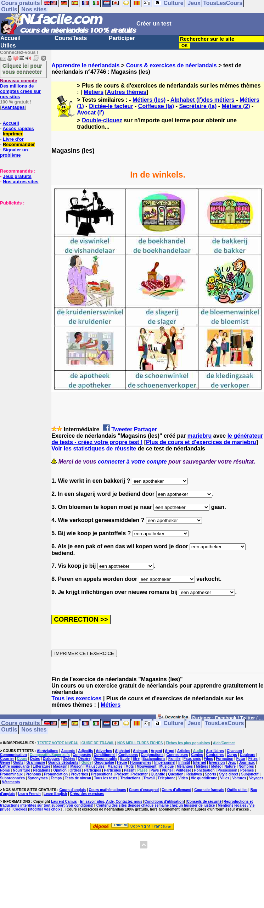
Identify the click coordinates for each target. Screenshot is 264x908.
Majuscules (95, 766)
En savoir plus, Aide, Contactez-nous (111, 801)
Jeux (193, 724)
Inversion (217, 762)
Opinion (60, 770)
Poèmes (247, 770)
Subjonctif (250, 774)
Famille (174, 759)
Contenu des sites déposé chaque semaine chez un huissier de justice (155, 805)
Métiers (93, 92)
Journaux (247, 762)
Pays (155, 770)
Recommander (19, 144)
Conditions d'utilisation (164, 801)
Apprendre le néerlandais (85, 65)
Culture (174, 724)
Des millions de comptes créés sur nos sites (20, 88)
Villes (224, 778)
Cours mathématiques (107, 790)
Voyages (256, 778)
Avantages (12, 107)
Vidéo (183, 778)
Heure (122, 762)
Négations (41, 770)
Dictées (69, 759)
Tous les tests (105, 778)
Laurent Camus (64, 801)
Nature (230, 766)
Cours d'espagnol (144, 790)
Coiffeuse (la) (156, 106)
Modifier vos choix (45, 809)
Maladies (115, 766)
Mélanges (185, 766)
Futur (241, 759)
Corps (232, 755)
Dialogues (51, 759)
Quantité (158, 774)
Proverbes (79, 774)
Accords (68, 751)
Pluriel (167, 770)
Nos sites (33, 9)
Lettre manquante (15, 766)
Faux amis (192, 759)
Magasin (60, 766)
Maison (76, 766)
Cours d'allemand (176, 790)
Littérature (41, 766)
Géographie (104, 762)
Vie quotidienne (204, 778)
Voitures (239, 778)
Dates (35, 759)
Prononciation (56, 774)
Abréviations (47, 751)
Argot (169, 751)
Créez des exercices (87, 794)
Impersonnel (164, 762)
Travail (149, 778)
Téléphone (166, 778)
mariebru (199, 436)
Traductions (130, 778)
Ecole (125, 759)
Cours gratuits (20, 724)
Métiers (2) (235, 106)
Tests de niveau (78, 778)
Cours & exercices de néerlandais (171, 65)
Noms (5, 770)
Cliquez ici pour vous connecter (22, 68)
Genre (5, 762)
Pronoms (33, 774)
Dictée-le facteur (111, 106)
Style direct (228, 774)
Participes (92, 770)
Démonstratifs (105, 759)
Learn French (29, 794)
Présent (122, 774)
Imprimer (13, 133)
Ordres (75, 770)
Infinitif (184, 762)
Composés (82, 755)
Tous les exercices (76, 698)
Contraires (215, 755)
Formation (225, 759)
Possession (227, 770)
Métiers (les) (149, 100)
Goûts (18, 762)
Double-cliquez (102, 120)
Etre (136, 759)
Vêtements (11, 782)
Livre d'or (13, 139)
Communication (13, 755)
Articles (183, 751)
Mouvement (147, 766)
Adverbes (104, 751)
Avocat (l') (90, 113)
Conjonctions (152, 755)
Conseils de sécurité (204, 801)
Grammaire (36, 762)
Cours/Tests (71, 38)
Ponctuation (204, 770)
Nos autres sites (20, 181)
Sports (210, 774)
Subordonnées (12, 778)
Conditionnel (105, 755)
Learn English (55, 794)
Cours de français (209, 790)
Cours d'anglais (73, 790)
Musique (166, 766)
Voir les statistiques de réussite (93, 448)
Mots (129, 766)
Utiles (8, 46)
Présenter (139, 774)
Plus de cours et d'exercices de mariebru (201, 442)
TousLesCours (224, 724)
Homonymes (140, 762)
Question (175, 774)
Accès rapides (18, 128)
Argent (156, 751)
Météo (216, 766)
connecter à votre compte (132, 462)
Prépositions (102, 774)
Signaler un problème (14, 152)
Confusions (128, 755)
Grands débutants (63, 762)
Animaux (140, 751)
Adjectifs (85, 751)
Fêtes (253, 759)
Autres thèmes (126, 92)
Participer (122, 38)
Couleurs (247, 755)
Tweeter (121, 429)
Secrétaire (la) (198, 106)
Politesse (183, 770)
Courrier (7, 759)
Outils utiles (237, 790)
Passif (129, 770)
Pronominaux (11, 774)
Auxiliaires (215, 751)
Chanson (234, 751)
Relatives (194, 774)
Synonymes (37, 778)
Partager (145, 429)
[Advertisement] (21, 241)
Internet (199, 762)
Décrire (84, 759)
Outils (9, 9)
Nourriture (21, 770)
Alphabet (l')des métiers (202, 100)
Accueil (10, 38)
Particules (112, 770)
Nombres (246, 766)
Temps (56, 778)
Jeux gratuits (17, 176)
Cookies (20, 809)
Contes (197, 755)
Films (208, 759)
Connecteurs (177, 755)
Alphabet (122, 751)
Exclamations (153, 759)
